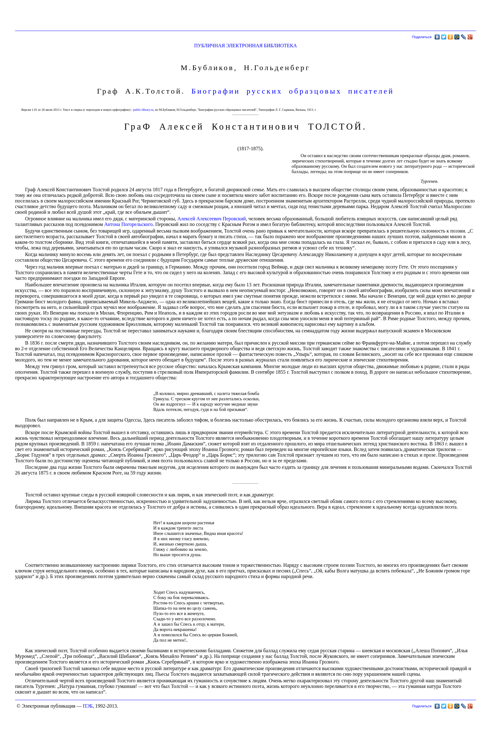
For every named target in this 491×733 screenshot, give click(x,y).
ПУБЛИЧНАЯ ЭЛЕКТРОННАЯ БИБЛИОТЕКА (245, 45)
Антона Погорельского (128, 224)
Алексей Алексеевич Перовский (211, 218)
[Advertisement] (362, 17)
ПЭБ (88, 706)
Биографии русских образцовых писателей (292, 91)
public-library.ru (143, 109)
